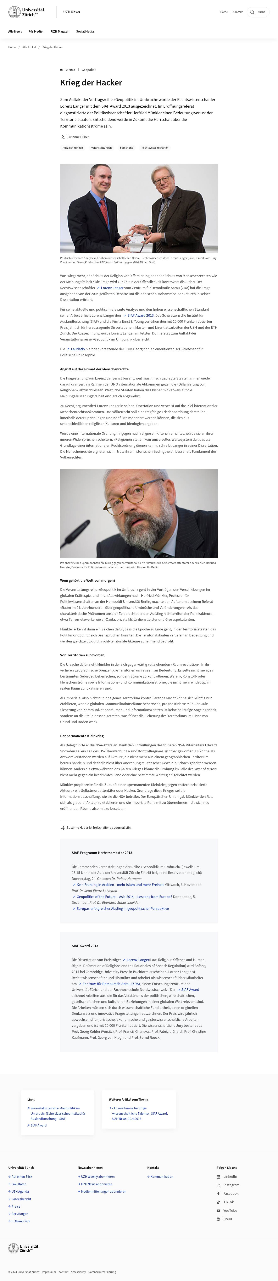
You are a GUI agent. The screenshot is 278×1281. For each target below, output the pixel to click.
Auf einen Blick (22, 1176)
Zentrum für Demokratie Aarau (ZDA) (111, 984)
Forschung (126, 148)
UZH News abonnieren (96, 1184)
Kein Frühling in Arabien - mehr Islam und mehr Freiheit (120, 884)
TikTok (225, 1202)
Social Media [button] (85, 31)
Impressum (49, 1272)
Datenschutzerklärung (102, 1272)
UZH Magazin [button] (60, 31)
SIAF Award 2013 (141, 315)
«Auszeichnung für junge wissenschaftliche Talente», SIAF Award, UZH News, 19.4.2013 (140, 1113)
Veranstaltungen (101, 148)
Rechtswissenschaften (154, 148)
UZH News (71, 12)
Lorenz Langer (112, 288)
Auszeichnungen (73, 148)
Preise (16, 1206)
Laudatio (78, 349)
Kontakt (238, 12)
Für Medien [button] (36, 31)
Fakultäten (19, 1184)
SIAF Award (190, 989)
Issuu (224, 1218)
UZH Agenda (20, 1191)
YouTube (227, 1210)
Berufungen (20, 1214)
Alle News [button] (15, 31)
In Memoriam (21, 1221)
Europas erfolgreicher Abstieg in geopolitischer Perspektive (123, 908)
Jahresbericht (21, 1199)
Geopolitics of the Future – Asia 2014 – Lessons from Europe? (124, 896)
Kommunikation (162, 1176)
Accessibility (78, 1272)
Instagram (228, 1185)
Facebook (228, 1193)
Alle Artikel (29, 47)
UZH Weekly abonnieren (98, 1176)
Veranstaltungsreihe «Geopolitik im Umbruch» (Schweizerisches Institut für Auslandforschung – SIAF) (58, 1113)
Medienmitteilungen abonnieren (103, 1191)
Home (224, 12)
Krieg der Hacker (53, 47)
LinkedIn (227, 1176)
